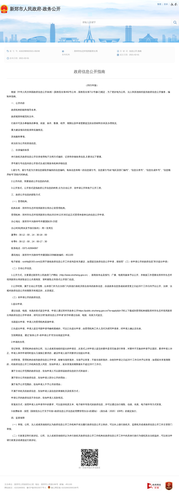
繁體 (159, 4)
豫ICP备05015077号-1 (36, 488)
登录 (166, 4)
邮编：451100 (66, 484)
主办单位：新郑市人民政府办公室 (19, 484)
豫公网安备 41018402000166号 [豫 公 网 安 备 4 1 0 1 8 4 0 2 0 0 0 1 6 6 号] (63, 487)
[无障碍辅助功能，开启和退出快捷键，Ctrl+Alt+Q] (174, 4)
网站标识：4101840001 (14, 488)
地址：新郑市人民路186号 (46, 484)
